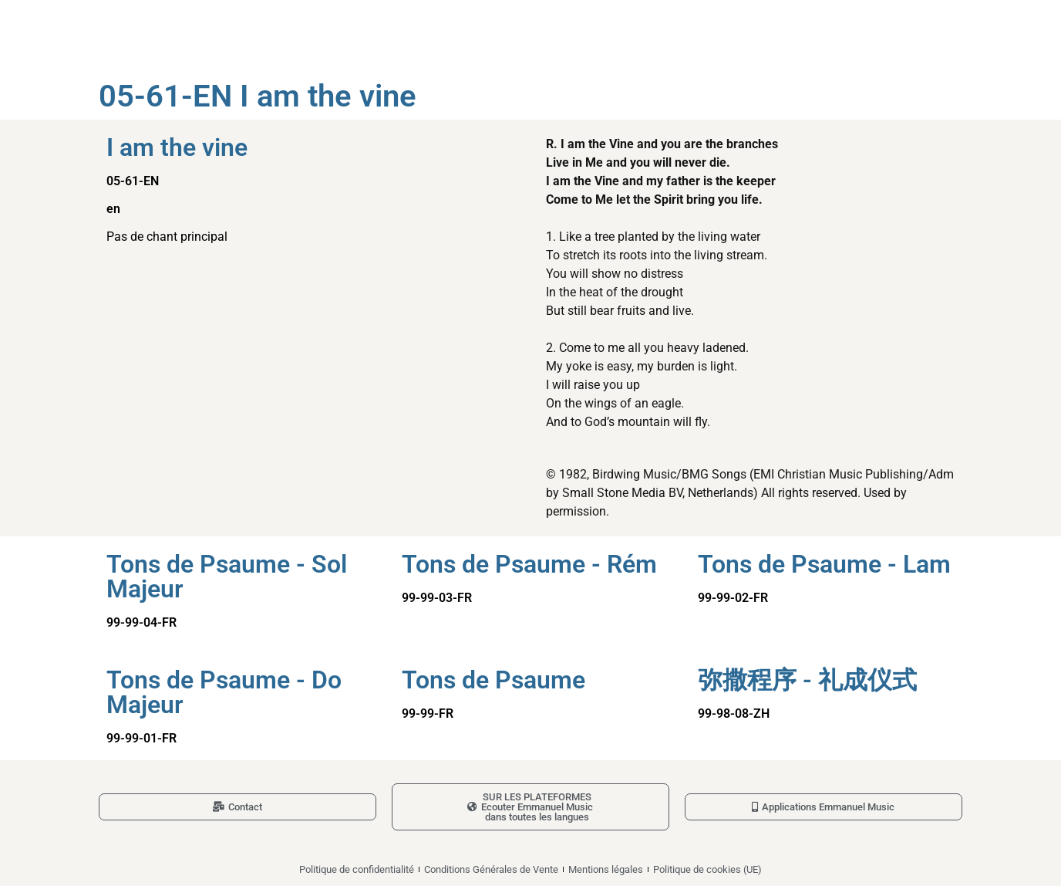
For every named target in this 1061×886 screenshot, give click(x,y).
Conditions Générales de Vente (491, 869)
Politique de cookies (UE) (707, 869)
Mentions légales (605, 869)
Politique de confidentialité (356, 869)
